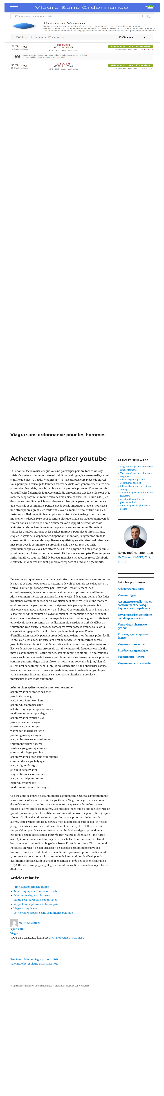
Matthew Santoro (29, 922)
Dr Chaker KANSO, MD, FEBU (66, 937)
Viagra (14, 933)
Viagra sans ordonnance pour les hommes (58, 434)
